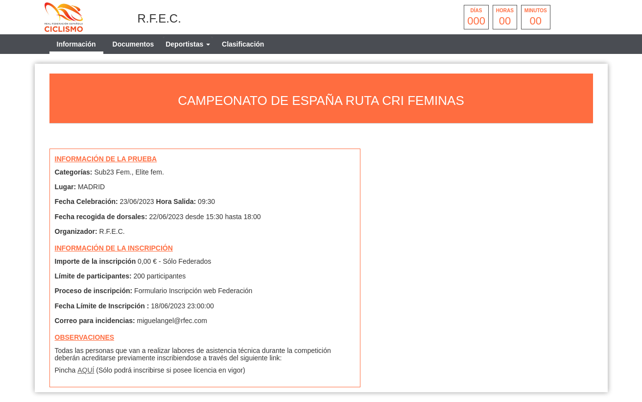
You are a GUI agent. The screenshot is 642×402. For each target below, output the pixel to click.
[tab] (188, 44)
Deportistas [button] (188, 44)
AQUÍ (85, 370)
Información (76, 44)
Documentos (133, 44)
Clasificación (243, 44)
